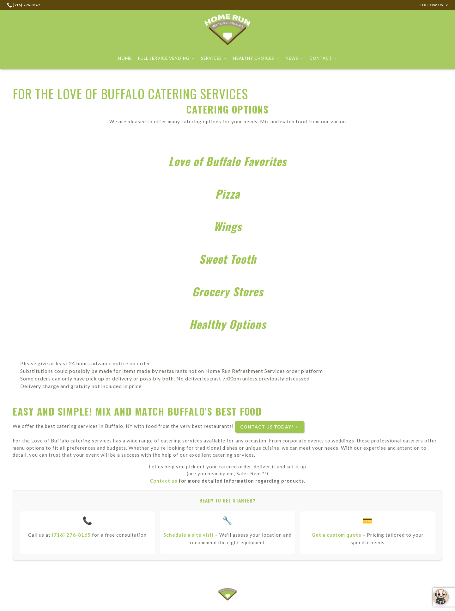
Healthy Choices (256, 58)
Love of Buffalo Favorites (227, 161)
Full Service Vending (166, 58)
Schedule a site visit (188, 535)
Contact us (163, 481)
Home (125, 58)
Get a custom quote (336, 535)
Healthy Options (227, 324)
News (294, 58)
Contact (323, 58)
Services (214, 58)
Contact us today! (266, 426)
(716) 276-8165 (71, 535)
